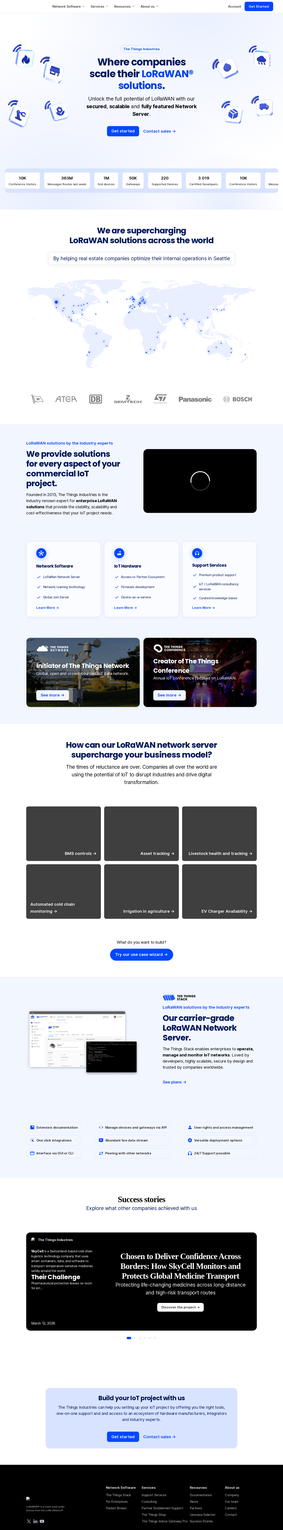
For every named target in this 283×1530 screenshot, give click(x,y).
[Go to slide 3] (140, 1338)
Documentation (201, 1495)
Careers (230, 1508)
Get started (123, 130)
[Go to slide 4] (145, 1338)
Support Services (154, 1495)
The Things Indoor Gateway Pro (164, 1521)
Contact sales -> (159, 131)
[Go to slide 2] (135, 1338)
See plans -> (175, 1082)
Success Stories (201, 1521)
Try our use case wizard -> (141, 954)
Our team (231, 1501)
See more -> (53, 695)
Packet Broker (116, 1508)
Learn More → (47, 608)
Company (232, 1495)
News (194, 1501)
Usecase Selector (203, 1515)
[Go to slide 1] (129, 1338)
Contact (231, 1515)
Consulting (149, 1501)
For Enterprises (117, 1501)
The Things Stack (118, 1495)
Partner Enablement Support (162, 1508)
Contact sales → (159, 1436)
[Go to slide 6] (155, 1338)
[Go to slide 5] (150, 1338)
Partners (196, 1508)
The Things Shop (154, 1515)
